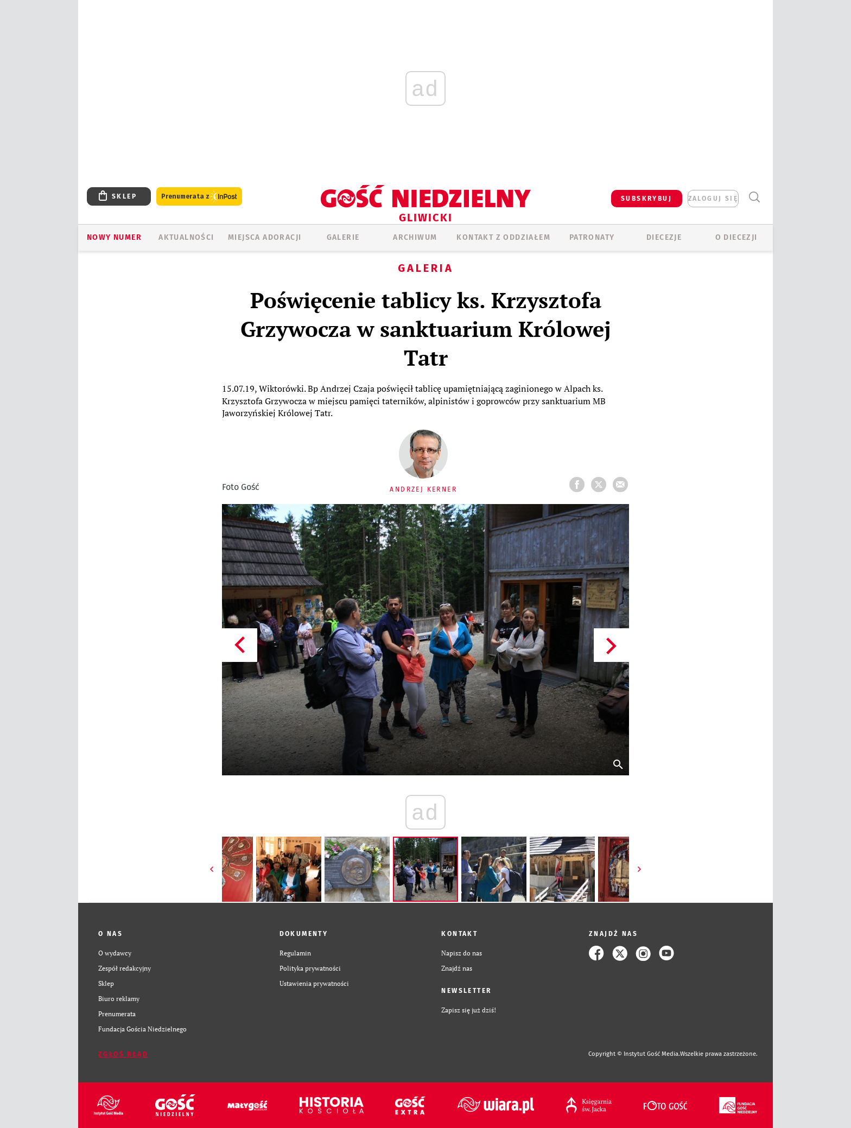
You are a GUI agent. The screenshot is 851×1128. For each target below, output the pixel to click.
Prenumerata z (199, 196)
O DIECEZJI (736, 237)
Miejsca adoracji (264, 237)
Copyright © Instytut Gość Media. (634, 1053)
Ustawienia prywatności (314, 983)
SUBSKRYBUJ (646, 198)
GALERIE (343, 237)
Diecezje (664, 237)
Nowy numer (114, 237)
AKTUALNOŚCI (186, 237)
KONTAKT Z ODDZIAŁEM (503, 237)
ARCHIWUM (415, 237)
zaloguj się (713, 198)
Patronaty (592, 237)
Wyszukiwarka (754, 197)
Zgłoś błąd (123, 1054)
